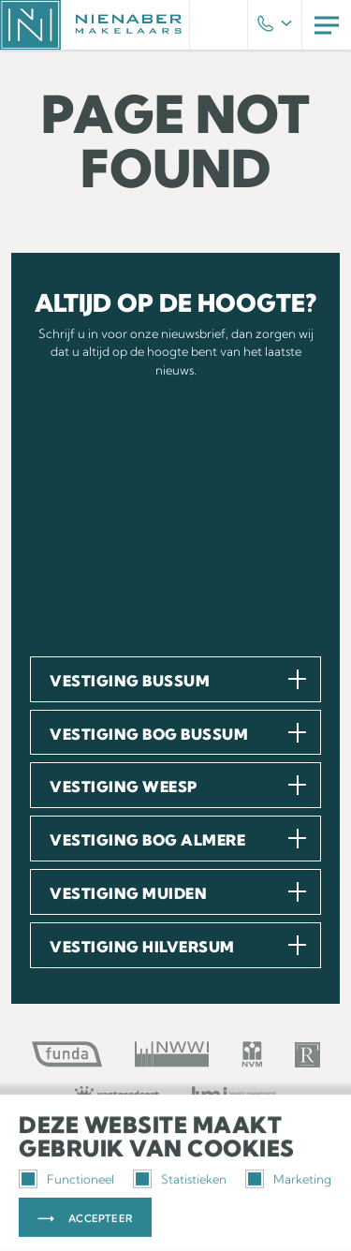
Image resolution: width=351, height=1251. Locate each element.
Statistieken (180, 1179)
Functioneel (66, 1179)
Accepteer (100, 1218)
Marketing (288, 1179)
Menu (326, 25)
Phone (274, 25)
